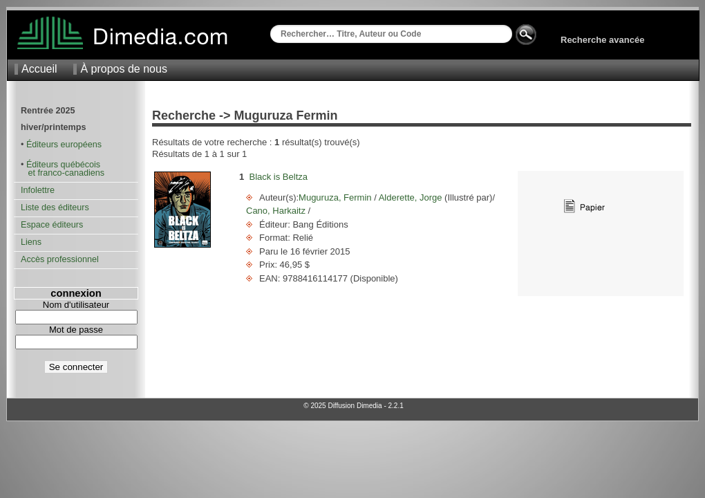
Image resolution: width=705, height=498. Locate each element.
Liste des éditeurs (55, 207)
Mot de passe (76, 329)
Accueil (39, 69)
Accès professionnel (60, 259)
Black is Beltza (278, 177)
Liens (31, 242)
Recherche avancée (602, 40)
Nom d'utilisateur (76, 304)
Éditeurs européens (64, 144)
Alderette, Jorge (410, 197)
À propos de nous (123, 69)
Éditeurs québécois (63, 164)
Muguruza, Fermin (336, 197)
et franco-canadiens (62, 173)
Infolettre (38, 190)
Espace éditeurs (52, 225)
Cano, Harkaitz (277, 210)
